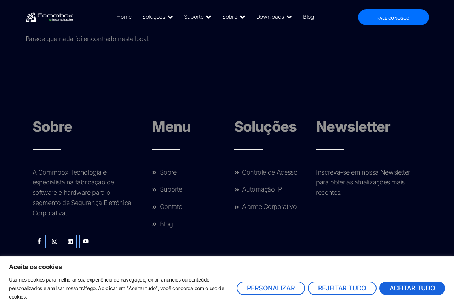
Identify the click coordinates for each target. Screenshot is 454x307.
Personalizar (270, 288)
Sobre (233, 17)
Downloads (274, 17)
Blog (308, 16)
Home (124, 16)
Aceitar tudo (412, 288)
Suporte (198, 17)
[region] (227, 281)
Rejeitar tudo (342, 288)
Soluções (157, 17)
